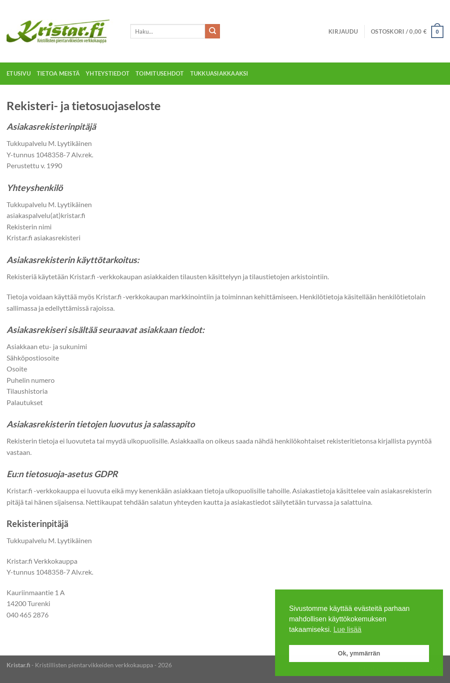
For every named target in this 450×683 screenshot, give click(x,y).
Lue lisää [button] (347, 629)
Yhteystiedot (107, 73)
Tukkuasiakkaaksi (219, 73)
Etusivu (19, 73)
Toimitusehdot (160, 73)
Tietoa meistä (58, 73)
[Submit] (212, 31)
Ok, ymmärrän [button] (359, 653)
